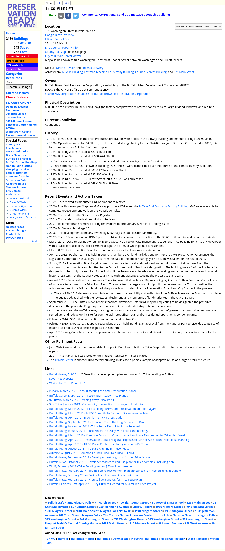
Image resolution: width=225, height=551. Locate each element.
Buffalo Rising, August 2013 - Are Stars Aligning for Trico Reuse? (90, 448)
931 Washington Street (129, 519)
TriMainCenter (64, 360)
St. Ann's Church (19, 103)
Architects (12, 194)
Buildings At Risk (82, 538)
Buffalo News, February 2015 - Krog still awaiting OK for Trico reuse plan (95, 479)
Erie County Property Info (61, 47)
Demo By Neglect (17, 106)
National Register (173, 538)
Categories (14, 73)
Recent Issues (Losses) (20, 135)
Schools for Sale (16, 180)
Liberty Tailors (142, 507)
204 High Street (16, 114)
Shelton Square (16, 187)
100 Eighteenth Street (134, 502)
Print (66, 3)
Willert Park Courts (18, 131)
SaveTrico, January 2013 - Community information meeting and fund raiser (97, 404)
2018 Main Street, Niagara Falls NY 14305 (103, 511)
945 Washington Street (60, 519)
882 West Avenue (170, 523)
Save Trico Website (61, 378)
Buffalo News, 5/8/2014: (64, 374)
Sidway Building (123, 72)
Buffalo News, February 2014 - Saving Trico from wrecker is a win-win (93, 475)
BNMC (50, 538)
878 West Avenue (196, 523)
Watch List (19, 65)
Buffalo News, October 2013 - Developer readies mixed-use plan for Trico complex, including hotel (112, 462)
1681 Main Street (113, 523)
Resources (14, 78)
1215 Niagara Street (141, 523)
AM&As (10, 128)
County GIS (13, 144)
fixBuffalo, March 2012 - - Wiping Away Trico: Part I (81, 400)
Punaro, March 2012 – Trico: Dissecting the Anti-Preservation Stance (93, 391)
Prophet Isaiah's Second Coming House (71, 523)
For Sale (15, 69)
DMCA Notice (14, 237)
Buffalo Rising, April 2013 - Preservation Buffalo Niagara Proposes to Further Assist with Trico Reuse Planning (119, 440)
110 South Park (16, 117)
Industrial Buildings (144, 538)
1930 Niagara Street (58, 511)
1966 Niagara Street (169, 507)
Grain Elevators (16, 155)
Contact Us (13, 234)
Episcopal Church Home (21, 124)
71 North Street (105, 502)
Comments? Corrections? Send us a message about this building (126, 14)
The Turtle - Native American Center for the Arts (136, 515)
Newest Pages (15, 227)
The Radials (13, 148)
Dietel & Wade (18, 202)
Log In (35, 240)
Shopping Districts (18, 169)
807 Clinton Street (83, 507)
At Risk (25, 43)
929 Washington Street (163, 519)
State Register (197, 538)
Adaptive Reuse (16, 183)
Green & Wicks (18, 210)
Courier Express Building (151, 72)
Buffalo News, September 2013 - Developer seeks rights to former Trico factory (100, 457)
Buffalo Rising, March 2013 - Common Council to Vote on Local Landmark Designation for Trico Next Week (117, 435)
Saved (24, 47)
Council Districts (16, 173)
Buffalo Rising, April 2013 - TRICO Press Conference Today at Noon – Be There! (99, 444)
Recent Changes (16, 230)
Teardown (12, 110)
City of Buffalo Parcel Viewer (63, 56)
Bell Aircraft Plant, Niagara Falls (69, 502)
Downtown (120, 538)
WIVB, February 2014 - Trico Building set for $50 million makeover (91, 466)
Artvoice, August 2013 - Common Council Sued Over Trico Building (91, 453)
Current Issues (17, 93)
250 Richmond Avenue (114, 507)
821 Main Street (184, 72)
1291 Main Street (198, 502)
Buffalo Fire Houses (18, 158)
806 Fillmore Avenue (19, 121)
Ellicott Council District (59, 39)
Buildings (21, 38)
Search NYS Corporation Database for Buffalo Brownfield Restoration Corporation (97, 94)
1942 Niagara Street (199, 507)
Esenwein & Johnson (21, 206)
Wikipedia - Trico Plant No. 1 (67, 383)
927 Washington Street (197, 519)
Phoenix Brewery (92, 68)
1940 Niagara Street (148, 511)
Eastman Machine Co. (98, 72)
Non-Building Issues (19, 166)
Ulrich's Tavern (65, 68)
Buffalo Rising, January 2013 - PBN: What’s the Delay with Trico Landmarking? (98, 431)
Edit (58, 3)
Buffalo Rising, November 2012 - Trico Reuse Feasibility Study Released (94, 426)
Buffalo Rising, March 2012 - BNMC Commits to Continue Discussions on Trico (99, 413)
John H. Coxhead (19, 198)
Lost (23, 52)
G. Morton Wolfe (19, 213)
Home (10, 33)
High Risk (18, 60)
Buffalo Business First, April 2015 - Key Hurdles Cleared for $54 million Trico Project (102, 484)
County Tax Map (55, 52)
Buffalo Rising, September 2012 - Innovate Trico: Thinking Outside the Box (96, 422)
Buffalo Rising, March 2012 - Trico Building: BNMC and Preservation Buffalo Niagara (102, 409)
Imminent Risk (19, 56)
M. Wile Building (72, 72)
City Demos (13, 191)
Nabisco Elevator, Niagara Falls (194, 515)
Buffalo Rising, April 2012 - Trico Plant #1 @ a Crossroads (85, 417)
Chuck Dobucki (17, 97)
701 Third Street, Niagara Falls (79, 515)
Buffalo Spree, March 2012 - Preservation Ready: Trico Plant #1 (89, 395)
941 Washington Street (95, 519)
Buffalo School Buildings (22, 162)
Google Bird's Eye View (59, 35)
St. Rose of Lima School (168, 502)
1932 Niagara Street (178, 511)
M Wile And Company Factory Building (163, 206)
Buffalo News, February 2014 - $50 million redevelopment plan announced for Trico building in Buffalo (115, 470)
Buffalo (63, 538)
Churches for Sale (17, 176)
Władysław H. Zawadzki (23, 217)
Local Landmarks (17, 151)
